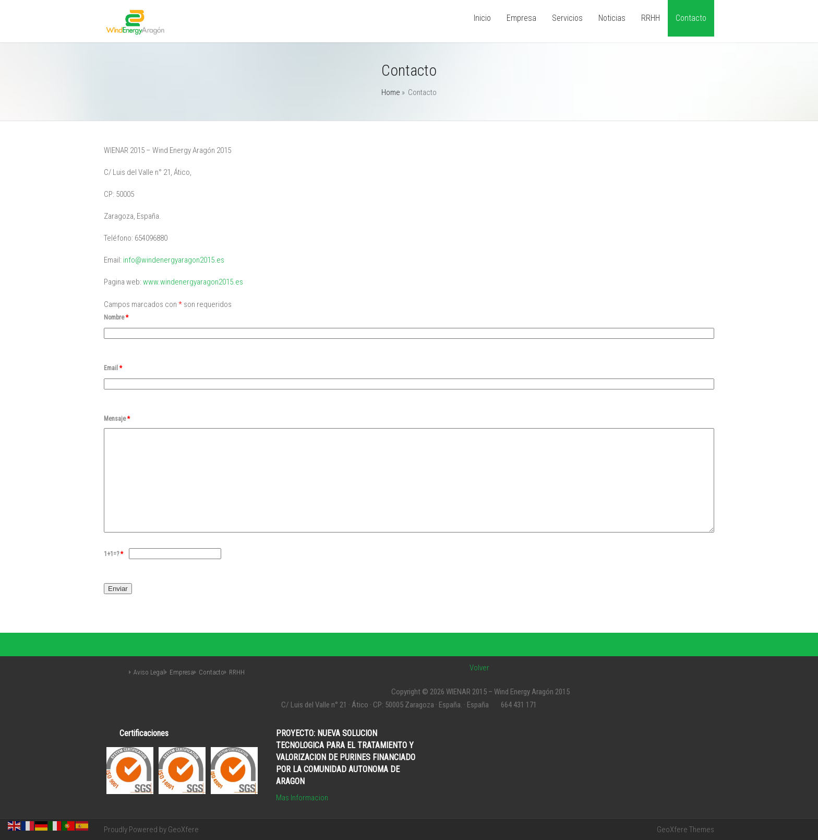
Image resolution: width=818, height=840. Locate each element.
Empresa (521, 18)
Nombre (116, 317)
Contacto (691, 18)
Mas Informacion (302, 797)
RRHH (650, 18)
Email (113, 368)
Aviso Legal (149, 672)
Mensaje (117, 418)
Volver (479, 667)
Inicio (482, 18)
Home (390, 92)
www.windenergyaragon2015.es (193, 282)
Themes (701, 829)
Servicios (567, 18)
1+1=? (114, 554)
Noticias (611, 18)
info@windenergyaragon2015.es (173, 260)
